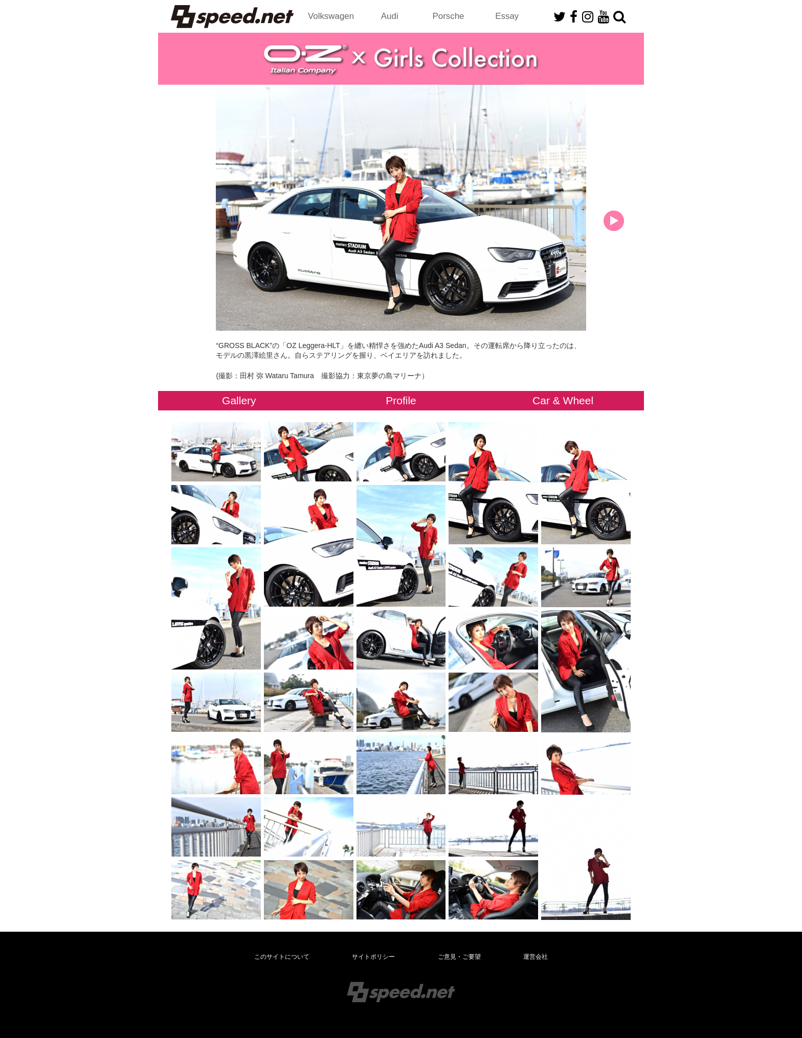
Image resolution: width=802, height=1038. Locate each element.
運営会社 (535, 956)
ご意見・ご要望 (459, 956)
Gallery (239, 400)
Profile (401, 400)
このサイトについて (281, 956)
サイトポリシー (373, 956)
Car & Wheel (562, 400)
